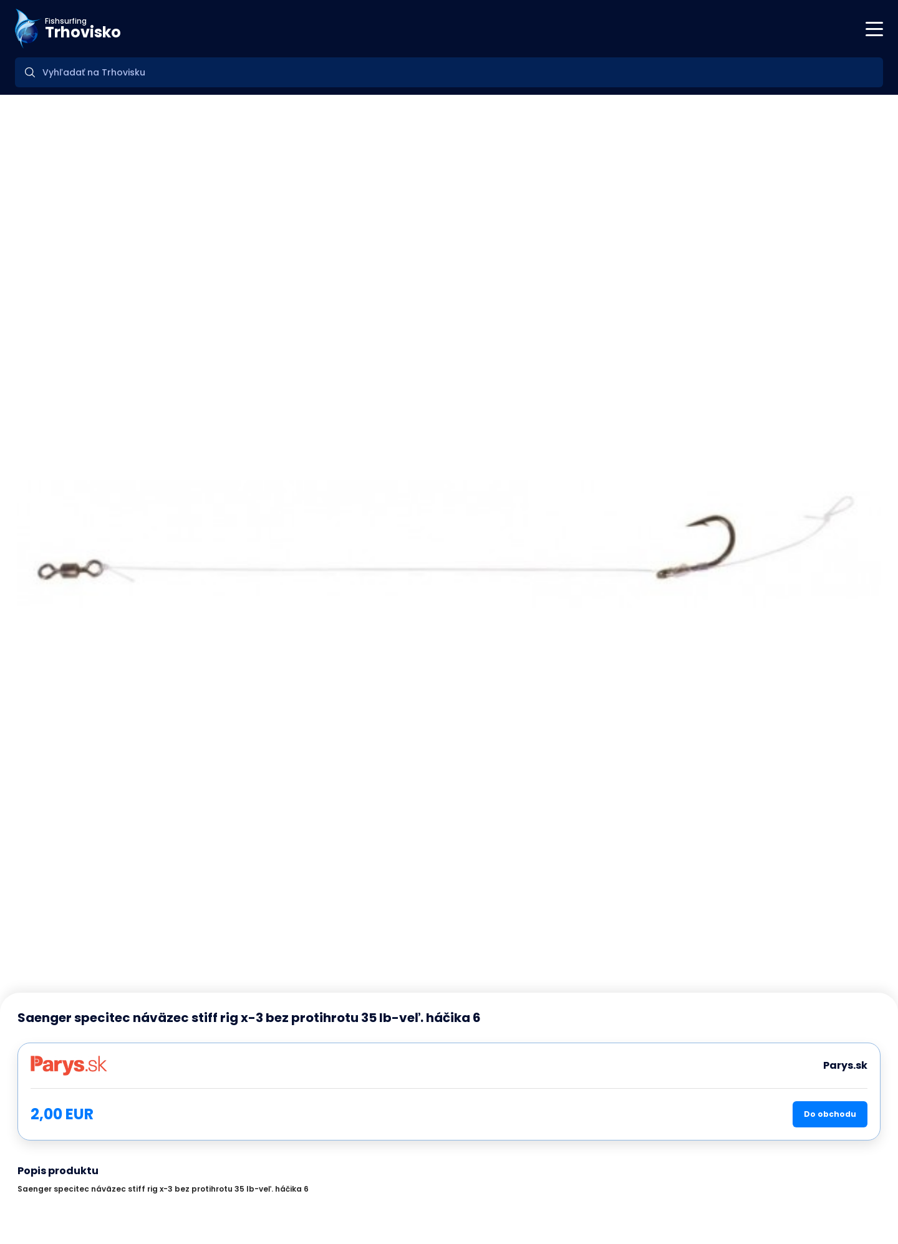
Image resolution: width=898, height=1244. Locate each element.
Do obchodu (830, 1114)
